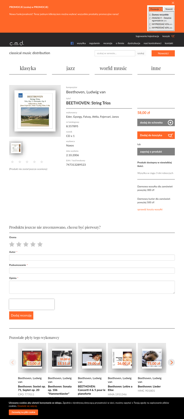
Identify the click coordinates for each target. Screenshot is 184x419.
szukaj (140, 53)
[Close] (173, 3)
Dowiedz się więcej (27, 406)
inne (156, 68)
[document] (92, 408)
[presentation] (31, 304)
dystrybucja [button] (134, 43)
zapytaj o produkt (151, 151)
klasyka (28, 68)
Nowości (163, 53)
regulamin (94, 43)
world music (113, 68)
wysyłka (81, 43)
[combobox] (115, 53)
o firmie (120, 43)
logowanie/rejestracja (147, 36)
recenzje (107, 43)
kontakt (169, 43)
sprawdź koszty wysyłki (149, 209)
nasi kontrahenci (152, 43)
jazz (70, 68)
